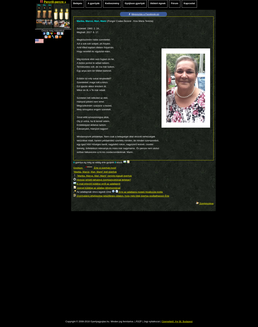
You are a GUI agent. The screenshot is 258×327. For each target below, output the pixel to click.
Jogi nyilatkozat (152, 321)
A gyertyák (94, 3)
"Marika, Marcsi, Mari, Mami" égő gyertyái (95, 171)
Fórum (174, 3)
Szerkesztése (205, 203)
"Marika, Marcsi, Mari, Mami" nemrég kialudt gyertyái (102, 175)
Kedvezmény (112, 3)
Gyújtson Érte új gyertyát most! (94, 167)
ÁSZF (139, 321)
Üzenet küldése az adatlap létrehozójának (97, 188)
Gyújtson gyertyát (135, 3)
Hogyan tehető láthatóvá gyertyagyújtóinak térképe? (102, 179)
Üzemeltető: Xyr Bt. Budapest (177, 321)
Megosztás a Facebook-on (145, 14)
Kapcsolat (189, 3)
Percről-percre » (55, 1)
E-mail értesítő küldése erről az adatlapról (96, 183)
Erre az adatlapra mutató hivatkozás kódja (139, 192)
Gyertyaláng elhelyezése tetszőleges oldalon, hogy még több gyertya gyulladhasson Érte (121, 196)
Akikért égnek (157, 3)
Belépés (77, 3)
